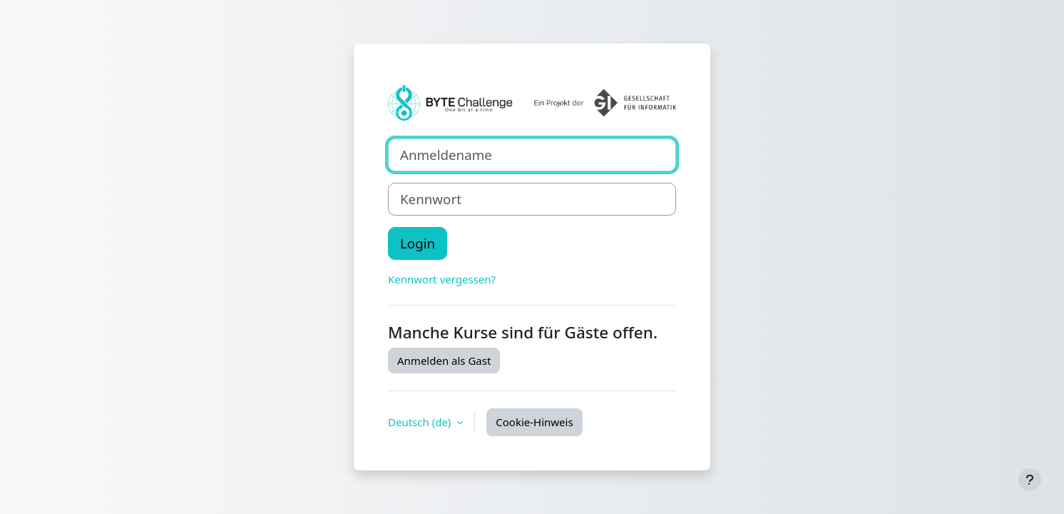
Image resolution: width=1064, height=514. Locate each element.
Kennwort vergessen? (442, 279)
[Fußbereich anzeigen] (1029, 479)
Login (417, 243)
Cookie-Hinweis (534, 422)
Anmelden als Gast (444, 360)
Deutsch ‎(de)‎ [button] (421, 422)
